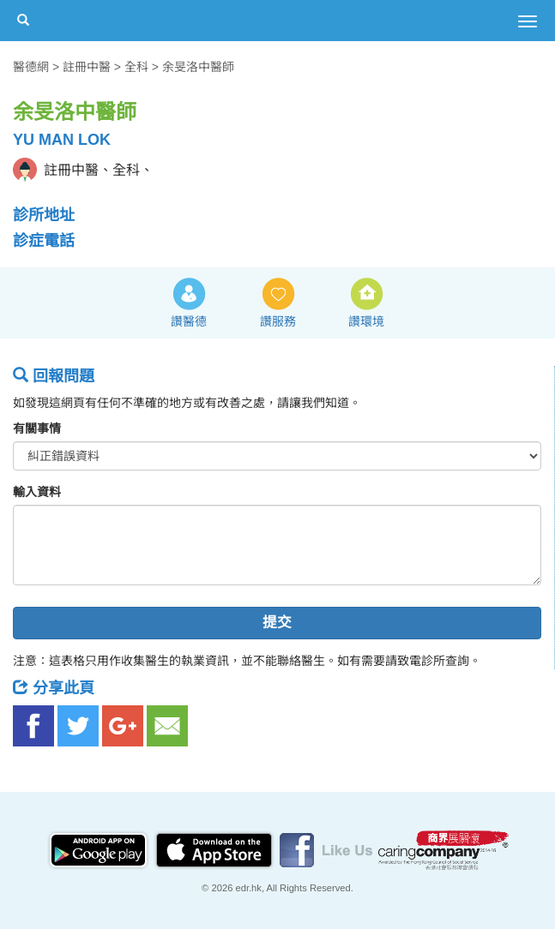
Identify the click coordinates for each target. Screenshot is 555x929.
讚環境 (366, 321)
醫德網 (31, 67)
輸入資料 (37, 492)
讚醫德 (189, 321)
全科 (136, 67)
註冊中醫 (87, 67)
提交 (277, 622)
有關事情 (37, 428)
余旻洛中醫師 (198, 67)
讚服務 (278, 321)
